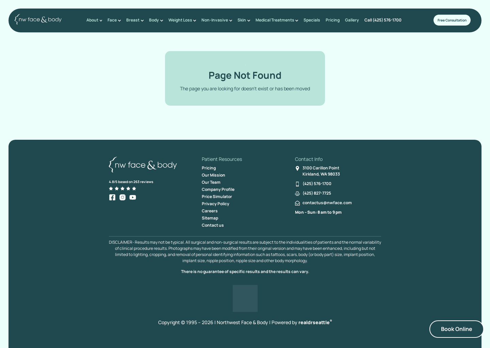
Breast (136, 20)
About (96, 20)
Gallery (350, 20)
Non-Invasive (216, 20)
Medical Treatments (275, 20)
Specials (309, 20)
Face (116, 20)
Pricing (331, 20)
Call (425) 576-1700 (380, 20)
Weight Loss (182, 20)
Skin (242, 20)
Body (156, 20)
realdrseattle (315, 322)
